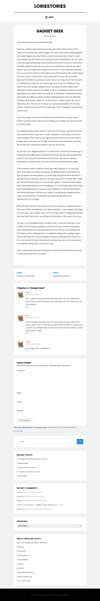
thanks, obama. (22, 476)
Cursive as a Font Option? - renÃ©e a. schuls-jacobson (35, 505)
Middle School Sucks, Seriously (32, 492)
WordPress (66, 595)
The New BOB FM (22, 560)
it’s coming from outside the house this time (32, 459)
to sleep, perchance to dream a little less (38, 509)
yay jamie (20, 564)
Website (20, 411)
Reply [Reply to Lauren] (27, 307)
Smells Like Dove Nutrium (25, 572)
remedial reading (22, 463)
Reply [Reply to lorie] (27, 333)
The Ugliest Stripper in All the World (35, 501)
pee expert (20, 568)
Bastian (19, 509)
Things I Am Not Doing (24, 577)
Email (19, 402)
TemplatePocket (49, 595)
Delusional (20, 547)
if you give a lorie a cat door (26, 467)
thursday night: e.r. (23, 555)
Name (20, 393)
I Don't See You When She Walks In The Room (32, 543)
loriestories (50, 6)
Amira (19, 501)
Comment (21, 370)
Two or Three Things (24, 581)
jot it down (59, 505)
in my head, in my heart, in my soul (28, 472)
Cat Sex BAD (21, 551)
